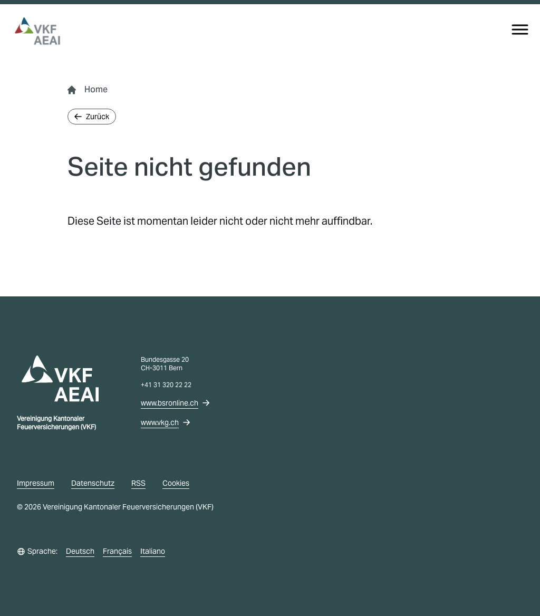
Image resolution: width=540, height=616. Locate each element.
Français (117, 551)
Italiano (152, 551)
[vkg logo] (42, 31)
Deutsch (80, 551)
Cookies (175, 483)
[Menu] (520, 29)
